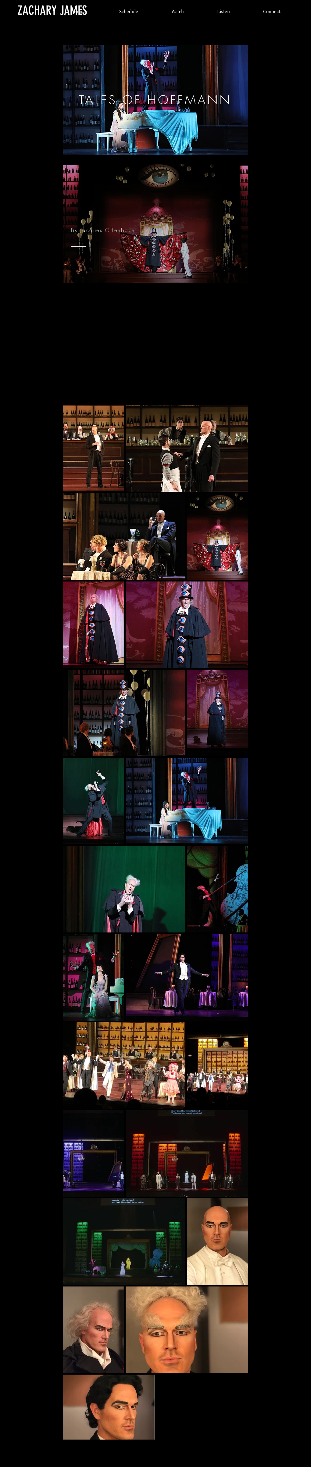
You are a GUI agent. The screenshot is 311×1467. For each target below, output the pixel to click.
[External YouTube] (155, 341)
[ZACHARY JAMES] (52, 10)
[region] (155, 100)
